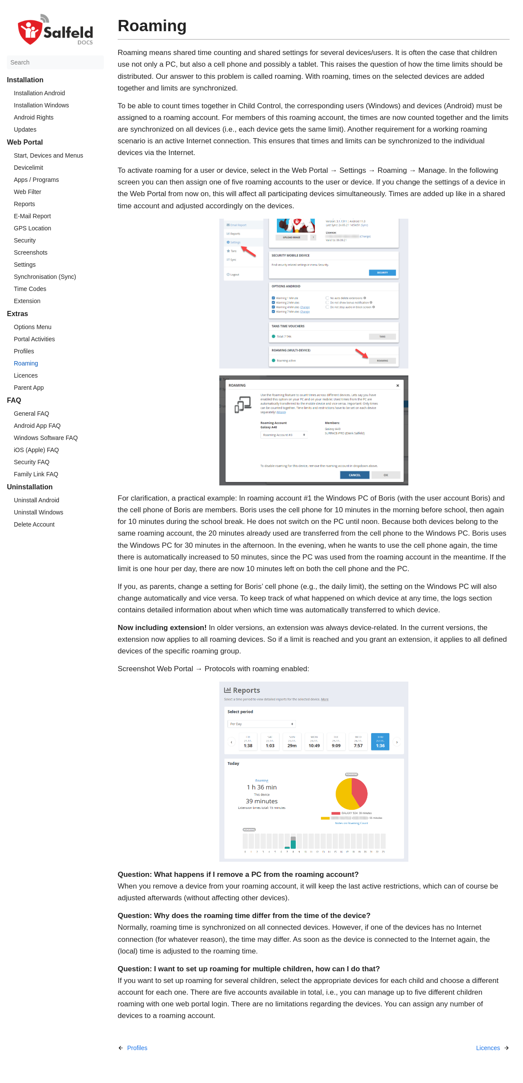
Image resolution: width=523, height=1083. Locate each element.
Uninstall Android (36, 500)
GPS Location (32, 228)
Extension (27, 300)
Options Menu (32, 326)
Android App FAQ (37, 425)
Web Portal (25, 142)
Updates (25, 129)
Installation (25, 80)
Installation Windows (41, 105)
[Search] (55, 62)
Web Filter (28, 191)
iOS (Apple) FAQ (36, 449)
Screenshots (31, 252)
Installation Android (39, 93)
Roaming (26, 363)
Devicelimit (28, 167)
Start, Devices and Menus (48, 155)
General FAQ (31, 413)
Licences (26, 375)
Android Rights (34, 117)
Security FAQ (31, 462)
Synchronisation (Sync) (45, 276)
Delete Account (34, 524)
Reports (24, 203)
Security (25, 240)
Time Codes (30, 288)
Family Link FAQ (36, 474)
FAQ (14, 400)
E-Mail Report (32, 216)
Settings (25, 264)
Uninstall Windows (38, 512)
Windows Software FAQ (46, 437)
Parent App (29, 387)
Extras (17, 313)
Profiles (24, 351)
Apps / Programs (36, 179)
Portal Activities (34, 339)
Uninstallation (30, 487)
